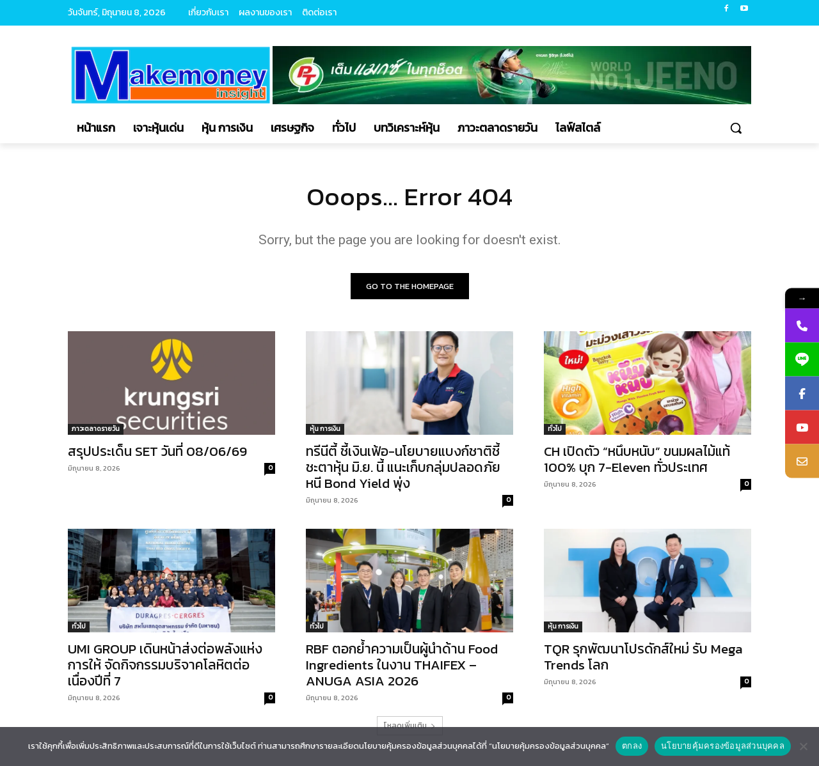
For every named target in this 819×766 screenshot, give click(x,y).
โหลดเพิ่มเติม (410, 725)
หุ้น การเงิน (325, 429)
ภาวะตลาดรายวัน (96, 429)
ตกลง (632, 746)
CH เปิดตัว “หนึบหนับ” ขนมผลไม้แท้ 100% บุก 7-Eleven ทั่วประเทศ (637, 459)
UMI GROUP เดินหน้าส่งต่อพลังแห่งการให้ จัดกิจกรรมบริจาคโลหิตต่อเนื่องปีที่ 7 (165, 665)
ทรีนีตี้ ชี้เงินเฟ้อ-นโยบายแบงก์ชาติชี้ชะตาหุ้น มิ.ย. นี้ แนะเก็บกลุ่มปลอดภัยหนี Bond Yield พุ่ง (403, 467)
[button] (735, 128)
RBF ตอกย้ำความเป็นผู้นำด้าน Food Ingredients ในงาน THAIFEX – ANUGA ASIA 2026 (402, 665)
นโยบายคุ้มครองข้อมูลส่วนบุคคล (722, 746)
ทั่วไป (555, 429)
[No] (803, 746)
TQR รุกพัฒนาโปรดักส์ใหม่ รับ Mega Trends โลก (643, 657)
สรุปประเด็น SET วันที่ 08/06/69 (157, 451)
